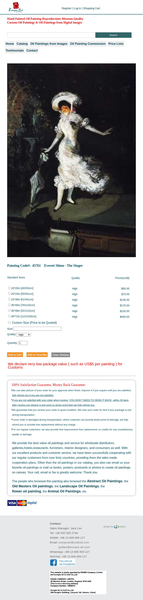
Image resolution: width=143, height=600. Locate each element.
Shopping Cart (91, 8)
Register (67, 8)
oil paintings (56, 443)
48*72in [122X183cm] (22, 316)
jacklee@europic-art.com (74, 547)
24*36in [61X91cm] (20, 299)
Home (10, 43)
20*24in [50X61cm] (20, 293)
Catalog (22, 43)
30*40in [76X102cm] (21, 305)
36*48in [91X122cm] (21, 310)
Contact (32, 50)
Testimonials (15, 50)
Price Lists (116, 43)
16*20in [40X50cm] (20, 288)
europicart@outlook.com (74, 542)
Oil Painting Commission (88, 43)
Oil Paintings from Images (48, 43)
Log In (77, 8)
